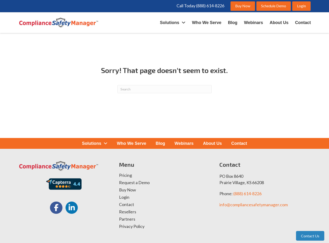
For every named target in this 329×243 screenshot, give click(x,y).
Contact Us (310, 236)
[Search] (164, 89)
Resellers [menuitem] (127, 212)
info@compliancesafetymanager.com (253, 204)
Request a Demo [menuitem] (134, 182)
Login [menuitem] (124, 197)
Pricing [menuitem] (125, 175)
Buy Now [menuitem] (127, 190)
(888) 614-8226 (247, 193)
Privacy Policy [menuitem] (131, 226)
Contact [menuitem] (126, 204)
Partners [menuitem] (127, 219)
